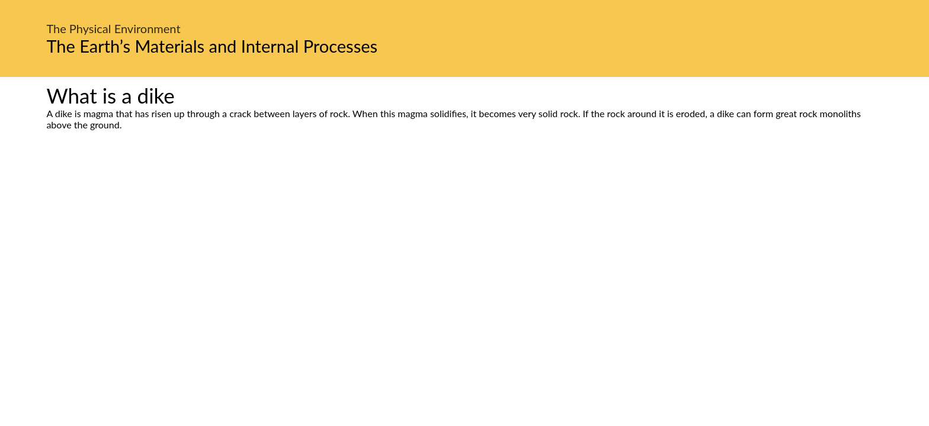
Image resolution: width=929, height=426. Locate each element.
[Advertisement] (464, 241)
